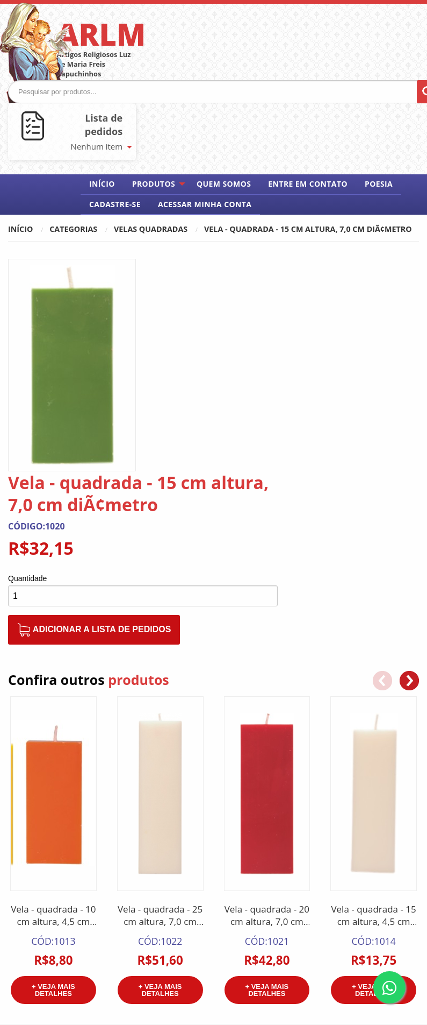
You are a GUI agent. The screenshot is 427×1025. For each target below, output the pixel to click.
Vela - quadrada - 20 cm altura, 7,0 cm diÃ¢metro (267, 734)
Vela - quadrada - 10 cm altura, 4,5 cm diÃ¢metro (53, 734)
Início (102, 184)
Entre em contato (308, 184)
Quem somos (224, 184)
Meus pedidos (356, 899)
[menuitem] (102, 184)
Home (234, 885)
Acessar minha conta (204, 204)
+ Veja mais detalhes (53, 808)
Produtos (153, 184)
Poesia (379, 184)
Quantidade (169, 366)
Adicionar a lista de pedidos (236, 417)
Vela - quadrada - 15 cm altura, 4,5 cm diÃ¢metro (373, 734)
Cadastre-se (115, 204)
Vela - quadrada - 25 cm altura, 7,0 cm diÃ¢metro (160, 734)
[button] (409, 498)
